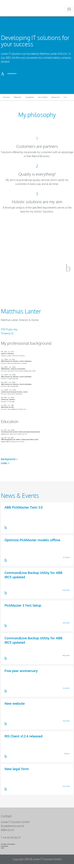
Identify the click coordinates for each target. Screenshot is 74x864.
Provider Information (8, 844)
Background (56, 97)
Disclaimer (4, 846)
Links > (5, 463)
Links (65, 97)
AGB (2, 848)
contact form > (9, 73)
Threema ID (7, 333)
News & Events (43, 97)
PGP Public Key (9, 329)
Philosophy (6, 97)
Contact (6, 816)
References (17, 97)
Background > (9, 459)
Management (29, 97)
